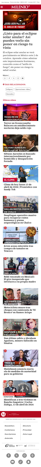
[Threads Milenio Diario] (32, 455)
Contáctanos (10, 430)
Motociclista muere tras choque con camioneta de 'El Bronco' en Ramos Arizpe (20, 310)
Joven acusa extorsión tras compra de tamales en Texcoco (18, 248)
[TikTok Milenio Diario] (20, 462)
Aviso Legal (27, 434)
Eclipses (9, 89)
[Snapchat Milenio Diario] (28, 462)
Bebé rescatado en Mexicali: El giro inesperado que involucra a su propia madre (20, 279)
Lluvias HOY (32, 2)
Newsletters (9, 426)
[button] (1, 7)
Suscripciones (10, 434)
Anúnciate (9, 438)
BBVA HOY (24, 2)
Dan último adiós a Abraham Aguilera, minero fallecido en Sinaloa (20, 341)
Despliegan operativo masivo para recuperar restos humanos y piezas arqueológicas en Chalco (20, 219)
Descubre (10, 94)
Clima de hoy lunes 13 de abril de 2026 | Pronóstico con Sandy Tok (20, 187)
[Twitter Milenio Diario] (16, 455)
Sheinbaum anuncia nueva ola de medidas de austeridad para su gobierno (20, 371)
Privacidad (27, 430)
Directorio (27, 426)
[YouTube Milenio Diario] (12, 462)
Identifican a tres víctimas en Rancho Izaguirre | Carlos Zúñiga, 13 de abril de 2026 (20, 402)
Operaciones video (22, 89)
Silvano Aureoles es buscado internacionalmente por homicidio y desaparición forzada (19, 157)
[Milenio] (20, 7)
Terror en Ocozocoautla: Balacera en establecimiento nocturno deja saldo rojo (19, 125)
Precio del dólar (15, 2)
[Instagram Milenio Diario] (24, 455)
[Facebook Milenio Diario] (8, 455)
